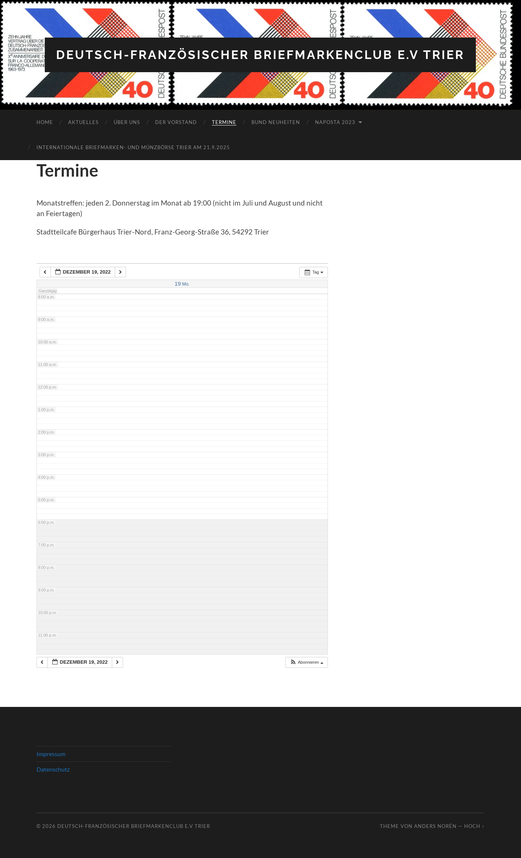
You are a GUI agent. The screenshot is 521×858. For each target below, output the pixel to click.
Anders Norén (435, 826)
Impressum (51, 753)
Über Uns (127, 122)
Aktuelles (83, 122)
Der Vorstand (176, 122)
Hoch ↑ (474, 826)
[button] (306, 662)
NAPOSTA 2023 (335, 122)
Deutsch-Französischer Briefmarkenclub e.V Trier (260, 55)
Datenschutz (53, 769)
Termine (224, 122)
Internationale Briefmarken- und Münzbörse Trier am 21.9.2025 (133, 147)
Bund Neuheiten (275, 122)
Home (45, 122)
